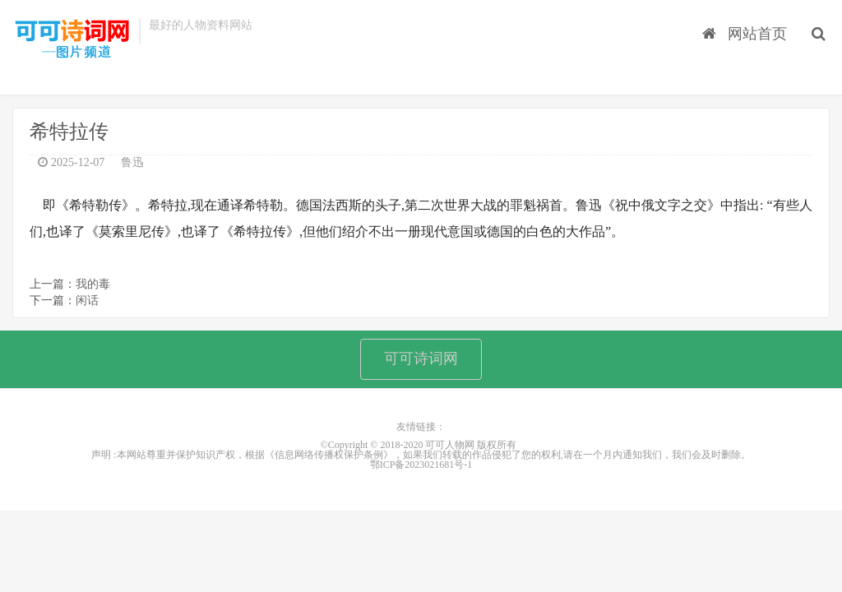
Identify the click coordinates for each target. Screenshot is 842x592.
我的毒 (93, 284)
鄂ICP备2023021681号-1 (421, 464)
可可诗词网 (421, 358)
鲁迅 (132, 162)
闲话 (87, 300)
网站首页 (744, 33)
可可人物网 (71, 39)
